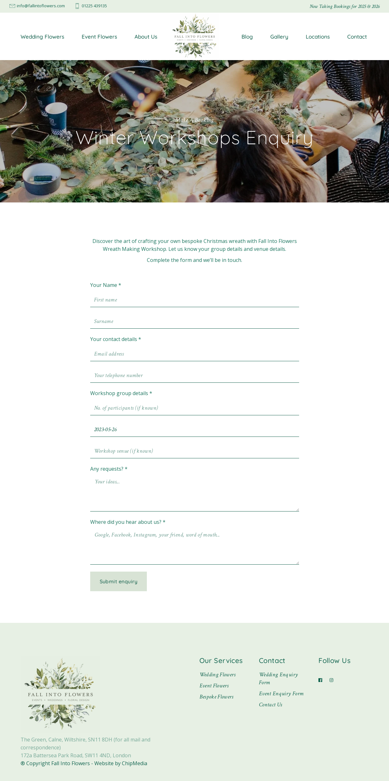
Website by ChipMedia (120, 763)
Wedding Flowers (217, 674)
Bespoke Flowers (216, 696)
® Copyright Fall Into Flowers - (57, 763)
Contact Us (270, 704)
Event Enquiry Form (281, 693)
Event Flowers (214, 685)
